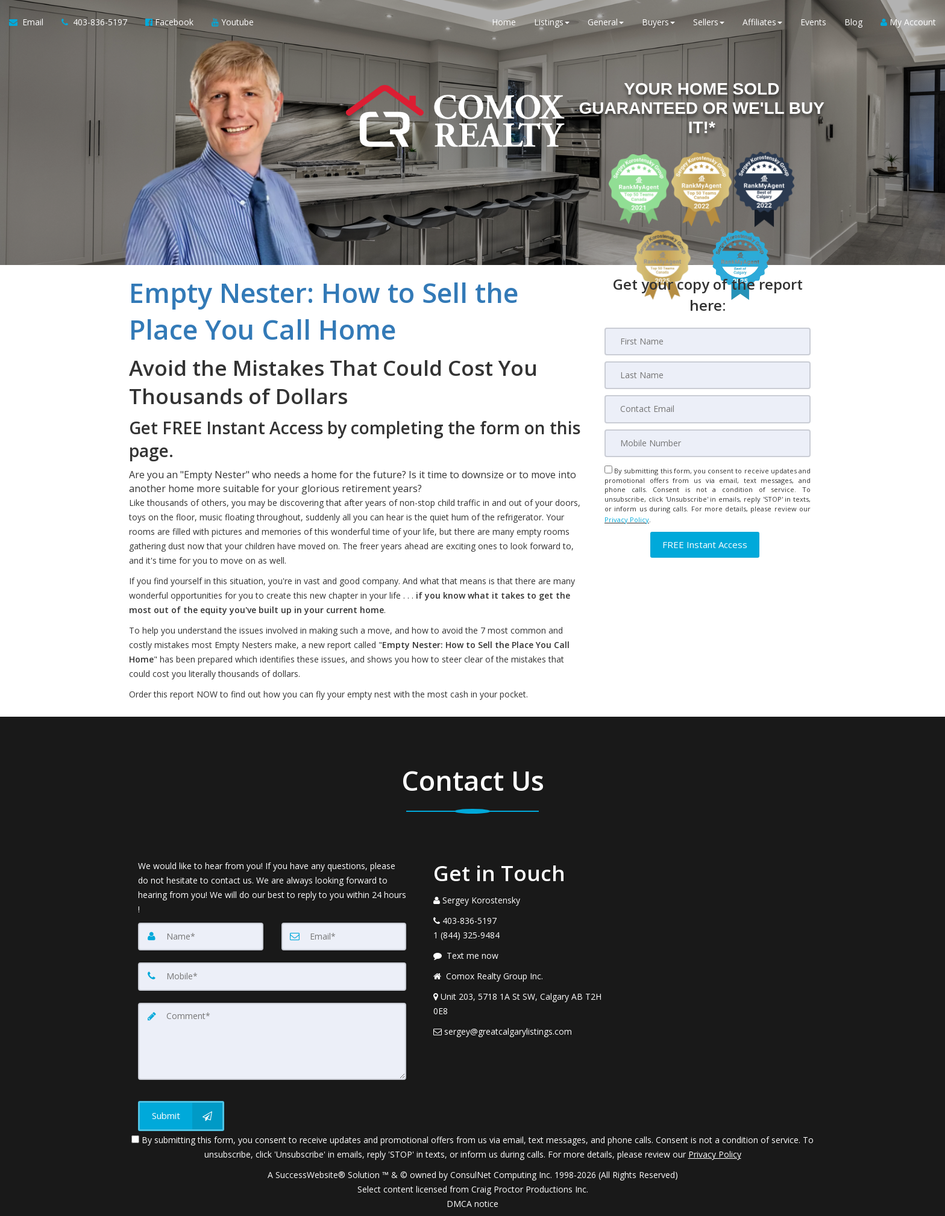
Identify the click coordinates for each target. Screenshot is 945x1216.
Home (504, 24)
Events (813, 24)
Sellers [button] (708, 24)
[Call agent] (94, 24)
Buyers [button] (658, 24)
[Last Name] (707, 375)
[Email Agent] (30, 24)
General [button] (606, 24)
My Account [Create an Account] (908, 24)
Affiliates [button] (762, 24)
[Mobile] (707, 443)
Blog (853, 24)
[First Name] (707, 341)
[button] (704, 541)
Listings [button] (552, 24)
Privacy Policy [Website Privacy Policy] (626, 517)
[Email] (707, 409)
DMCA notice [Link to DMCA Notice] (472, 1202)
